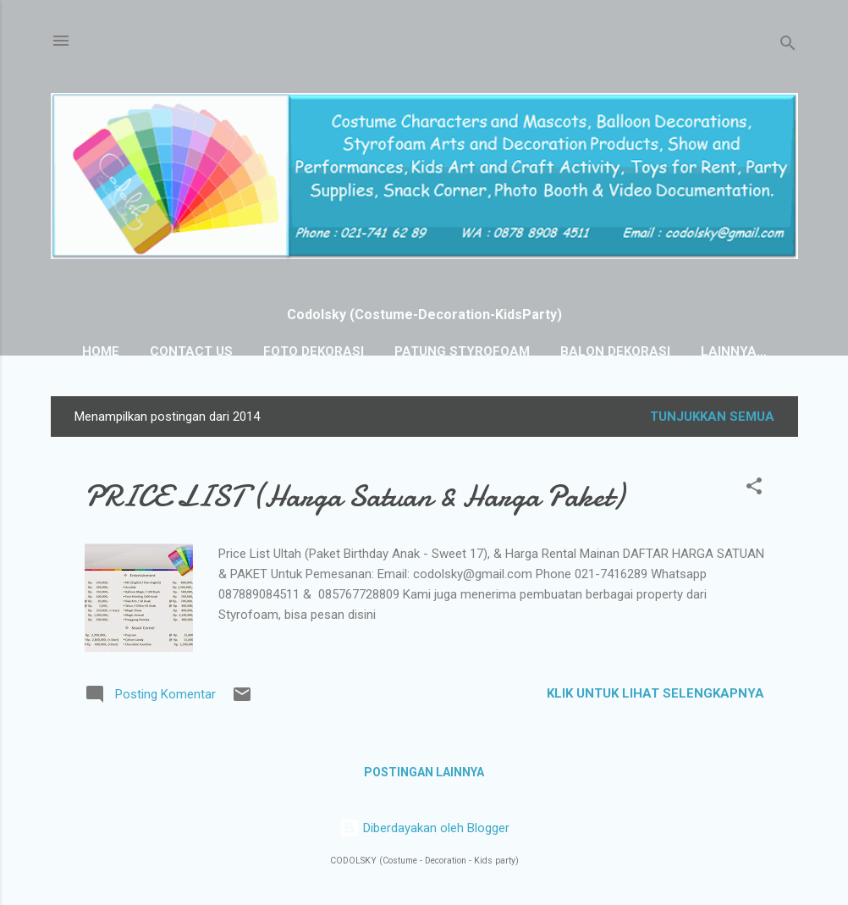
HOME (100, 351)
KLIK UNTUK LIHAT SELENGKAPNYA (655, 693)
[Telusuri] (788, 46)
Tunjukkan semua (712, 416)
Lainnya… (734, 351)
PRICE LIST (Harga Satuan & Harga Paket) (354, 496)
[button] (754, 489)
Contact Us (191, 351)
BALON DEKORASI (615, 351)
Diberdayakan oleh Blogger (424, 828)
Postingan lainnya (424, 772)
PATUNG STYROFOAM (462, 351)
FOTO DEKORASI (313, 351)
